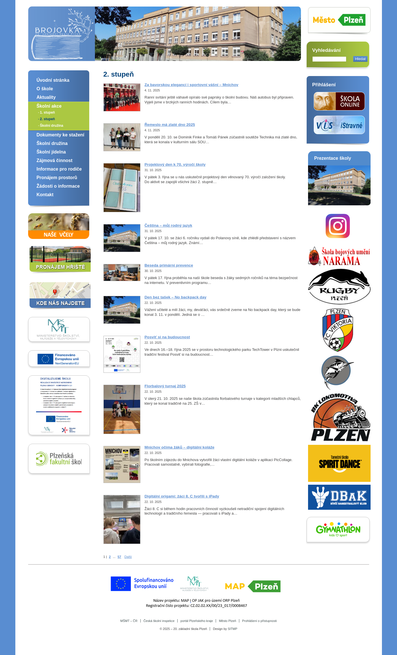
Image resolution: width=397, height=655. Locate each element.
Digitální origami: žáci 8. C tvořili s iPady (182, 496)
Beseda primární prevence (169, 265)
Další (128, 556)
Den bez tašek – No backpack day (176, 297)
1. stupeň (47, 112)
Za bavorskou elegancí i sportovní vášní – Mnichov (191, 85)
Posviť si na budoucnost (167, 337)
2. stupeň (47, 119)
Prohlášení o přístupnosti (259, 621)
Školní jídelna (51, 152)
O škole (45, 88)
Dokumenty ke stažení (60, 134)
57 (119, 556)
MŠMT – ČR (128, 621)
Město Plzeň (227, 621)
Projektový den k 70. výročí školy (175, 164)
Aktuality (46, 97)
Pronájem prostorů (57, 177)
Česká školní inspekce (159, 621)
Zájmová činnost (54, 160)
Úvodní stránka (53, 80)
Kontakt (45, 194)
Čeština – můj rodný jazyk (168, 225)
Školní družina (51, 126)
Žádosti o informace (58, 186)
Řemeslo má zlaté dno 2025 (170, 124)
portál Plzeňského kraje (196, 621)
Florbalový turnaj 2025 (165, 386)
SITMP (232, 629)
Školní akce (49, 106)
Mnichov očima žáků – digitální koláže (180, 447)
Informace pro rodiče (59, 169)
